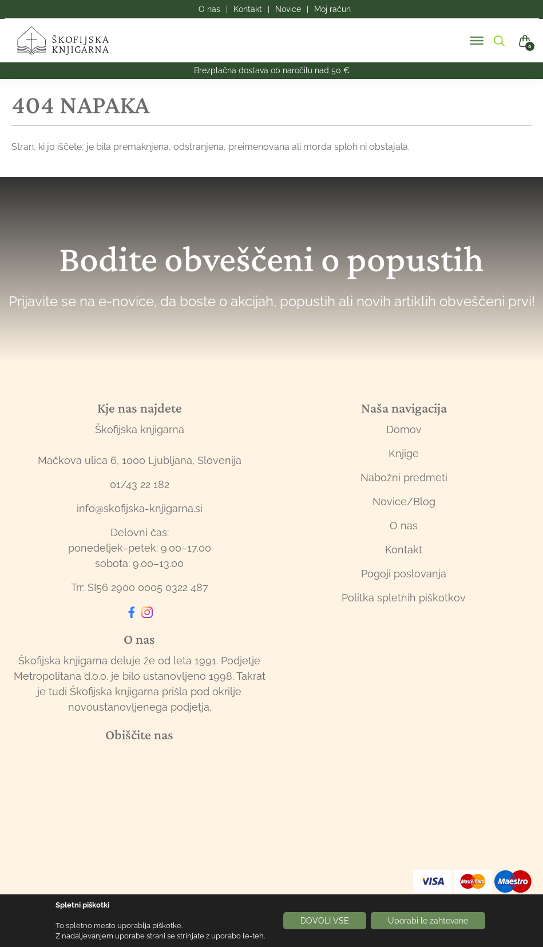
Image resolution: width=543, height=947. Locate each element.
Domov (404, 429)
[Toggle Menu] (476, 41)
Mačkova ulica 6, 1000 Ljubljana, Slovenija (139, 460)
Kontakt (403, 550)
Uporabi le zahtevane (428, 920)
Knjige (404, 453)
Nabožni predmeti (403, 477)
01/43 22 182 (139, 484)
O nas (404, 526)
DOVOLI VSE (324, 920)
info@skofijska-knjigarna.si (140, 508)
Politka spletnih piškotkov (404, 598)
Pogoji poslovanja (403, 574)
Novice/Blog (403, 502)
